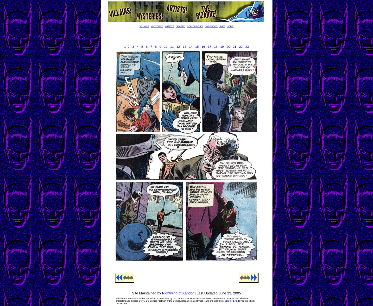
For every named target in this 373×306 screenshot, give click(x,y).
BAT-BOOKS (211, 26)
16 (203, 46)
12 (178, 46)
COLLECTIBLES (195, 26)
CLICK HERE (231, 301)
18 (215, 46)
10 (165, 46)
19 (222, 46)
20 (228, 46)
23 (247, 46)
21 (234, 46)
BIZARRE (180, 26)
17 (209, 46)
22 (240, 46)
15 (197, 46)
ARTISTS (169, 26)
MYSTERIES (157, 26)
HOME (230, 26)
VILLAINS (144, 26)
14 (190, 46)
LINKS (222, 26)
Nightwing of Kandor (178, 293)
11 (172, 46)
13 (184, 46)
